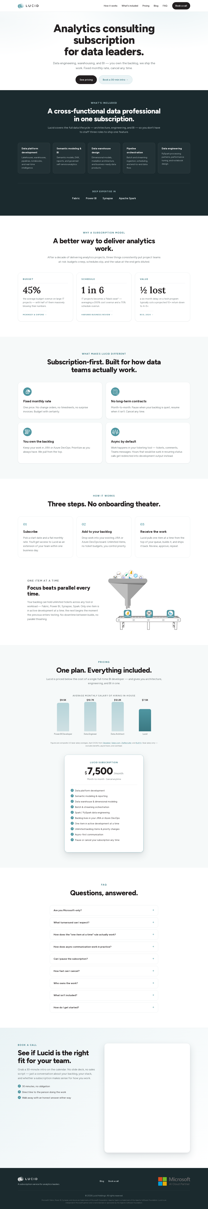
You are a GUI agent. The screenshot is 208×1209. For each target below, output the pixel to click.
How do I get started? (66, 1007)
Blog (156, 5)
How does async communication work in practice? (82, 946)
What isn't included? (65, 995)
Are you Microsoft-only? (68, 910)
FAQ (165, 5)
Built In (139, 743)
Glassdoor (107, 743)
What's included (130, 5)
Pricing (145, 5)
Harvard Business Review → (97, 315)
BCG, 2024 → (146, 315)
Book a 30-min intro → (115, 79)
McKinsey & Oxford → (35, 315)
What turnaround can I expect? (71, 922)
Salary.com (115, 743)
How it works (110, 5)
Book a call (181, 5)
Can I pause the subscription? (71, 958)
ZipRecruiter (126, 743)
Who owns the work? (66, 983)
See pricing (86, 79)
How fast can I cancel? (66, 971)
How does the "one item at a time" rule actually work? (85, 934)
